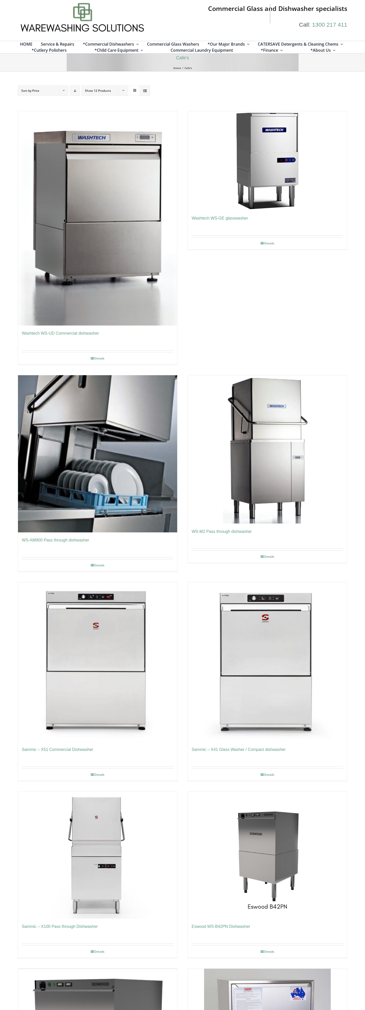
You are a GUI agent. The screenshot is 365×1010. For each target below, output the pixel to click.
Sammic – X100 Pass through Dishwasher (60, 927)
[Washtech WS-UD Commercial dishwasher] (97, 219)
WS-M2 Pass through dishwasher (222, 532)
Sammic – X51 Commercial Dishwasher (57, 750)
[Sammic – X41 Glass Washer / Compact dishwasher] (267, 663)
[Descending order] (75, 91)
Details (99, 359)
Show (98, 91)
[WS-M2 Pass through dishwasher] (267, 450)
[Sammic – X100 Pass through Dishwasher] (97, 856)
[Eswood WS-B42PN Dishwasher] (267, 856)
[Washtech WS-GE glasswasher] (267, 161)
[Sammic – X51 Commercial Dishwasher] (97, 663)
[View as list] (145, 91)
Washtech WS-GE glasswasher (220, 218)
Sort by (30, 91)
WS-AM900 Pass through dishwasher (55, 541)
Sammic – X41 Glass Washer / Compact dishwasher (239, 750)
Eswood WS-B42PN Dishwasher (221, 927)
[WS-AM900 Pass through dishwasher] (97, 454)
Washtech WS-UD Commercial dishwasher (60, 334)
